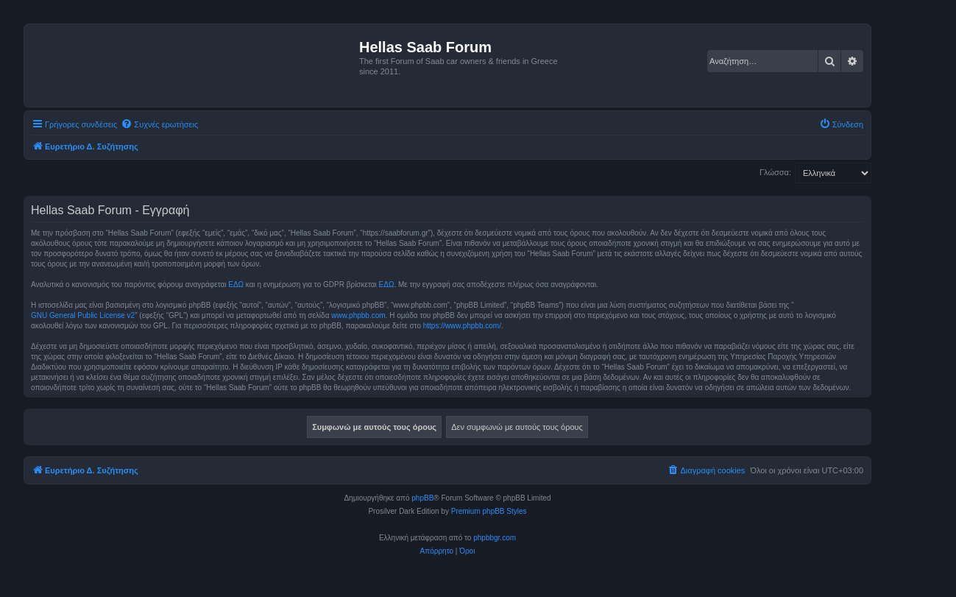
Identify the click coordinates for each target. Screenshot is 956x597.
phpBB (422, 498)
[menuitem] (159, 124)
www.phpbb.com (358, 315)
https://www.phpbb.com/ (462, 326)
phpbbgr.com (494, 538)
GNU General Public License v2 (83, 315)
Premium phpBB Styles (489, 511)
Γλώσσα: (775, 172)
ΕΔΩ (236, 284)
